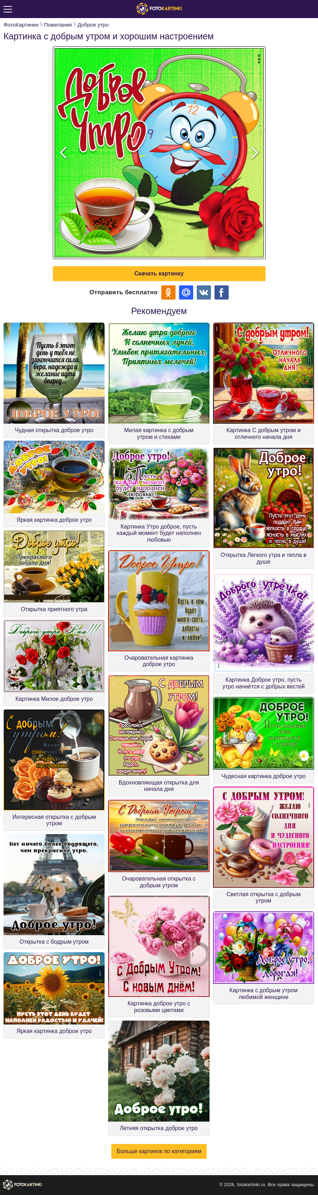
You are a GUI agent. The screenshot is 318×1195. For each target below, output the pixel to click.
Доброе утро (93, 25)
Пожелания (58, 25)
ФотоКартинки (21, 25)
